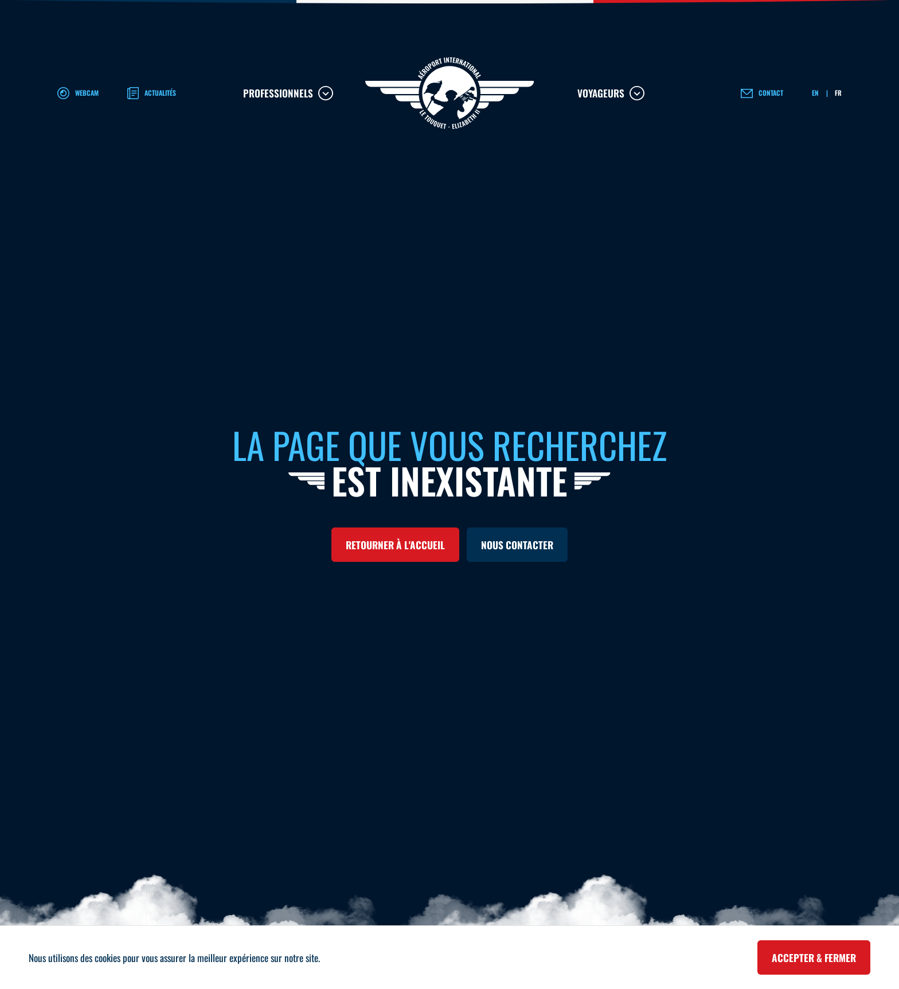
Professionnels (278, 92)
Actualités (160, 92)
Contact (771, 92)
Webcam (87, 92)
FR (838, 92)
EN (815, 92)
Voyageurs (600, 92)
